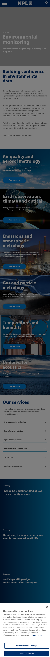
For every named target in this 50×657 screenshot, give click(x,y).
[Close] (47, 609)
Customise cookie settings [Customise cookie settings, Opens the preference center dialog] (26, 647)
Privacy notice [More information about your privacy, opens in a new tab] (36, 637)
